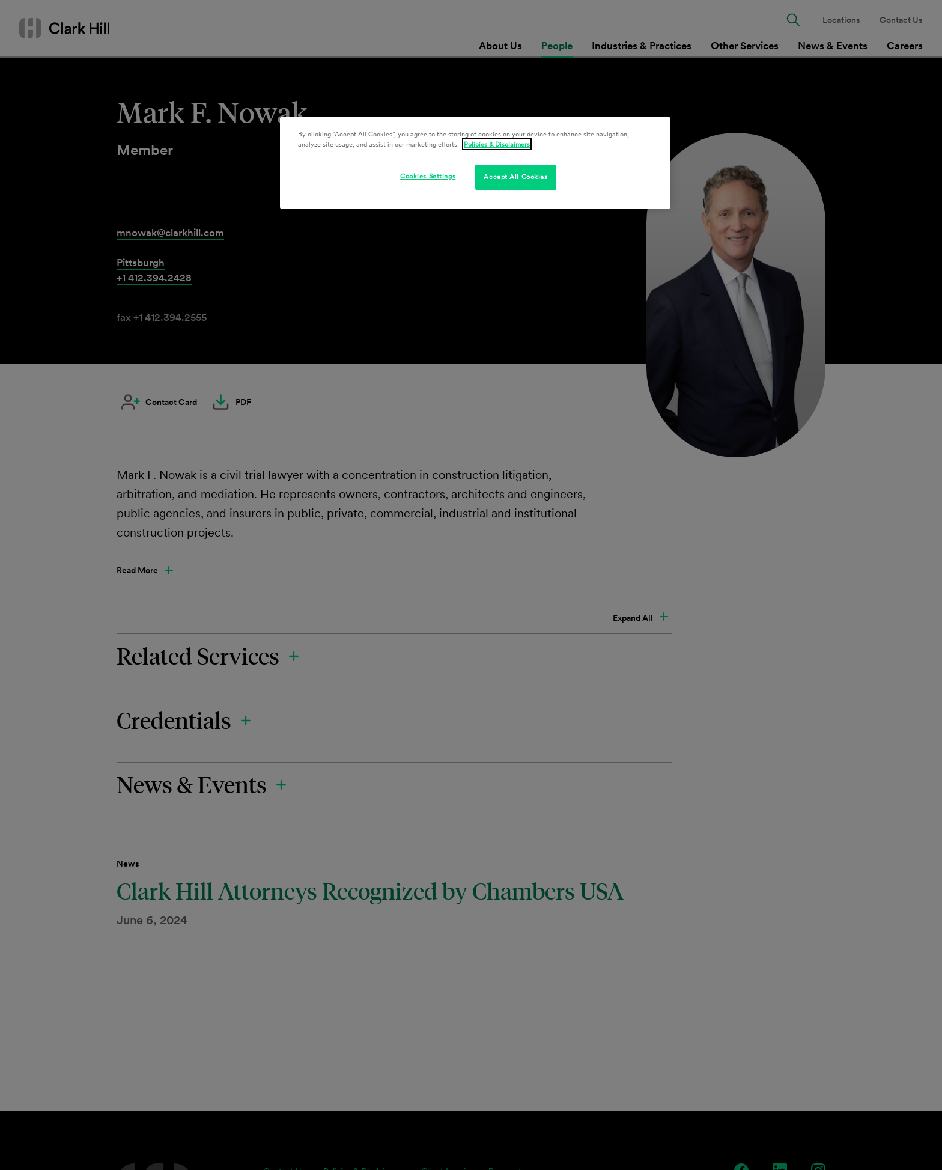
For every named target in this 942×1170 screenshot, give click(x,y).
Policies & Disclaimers (497, 144)
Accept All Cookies (515, 176)
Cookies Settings (427, 176)
